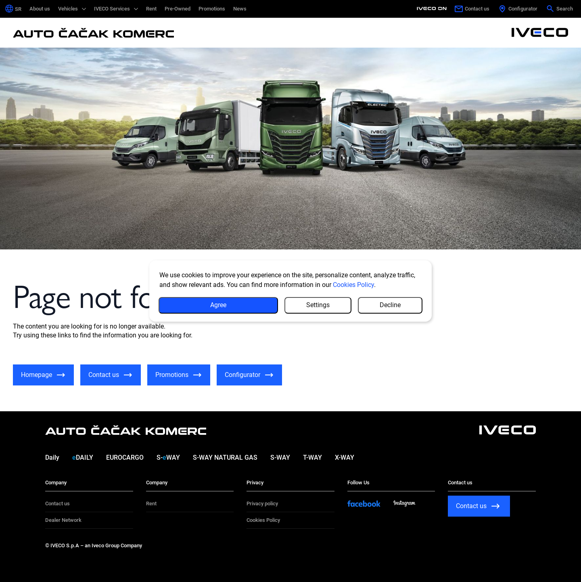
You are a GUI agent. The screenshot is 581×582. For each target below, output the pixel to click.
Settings (318, 305)
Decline (390, 305)
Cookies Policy (353, 285)
